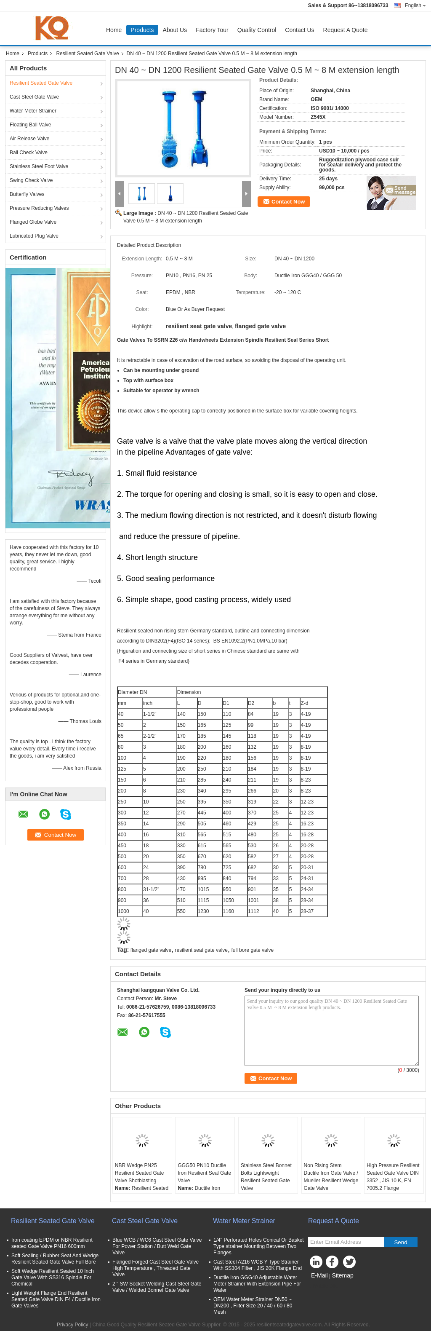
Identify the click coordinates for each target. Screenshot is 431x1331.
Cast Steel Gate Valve (34, 97)
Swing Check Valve (31, 180)
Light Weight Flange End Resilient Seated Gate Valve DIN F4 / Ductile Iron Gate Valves (56, 1299)
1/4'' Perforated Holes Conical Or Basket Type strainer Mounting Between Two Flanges (258, 1246)
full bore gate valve (252, 950)
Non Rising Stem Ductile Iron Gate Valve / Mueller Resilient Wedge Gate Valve (331, 1176)
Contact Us (299, 30)
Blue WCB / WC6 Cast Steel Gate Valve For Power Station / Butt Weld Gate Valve (157, 1246)
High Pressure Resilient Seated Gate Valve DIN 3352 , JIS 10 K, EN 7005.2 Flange (393, 1176)
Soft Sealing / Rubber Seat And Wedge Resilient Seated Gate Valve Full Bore (54, 1259)
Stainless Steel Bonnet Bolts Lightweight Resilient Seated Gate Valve (266, 1176)
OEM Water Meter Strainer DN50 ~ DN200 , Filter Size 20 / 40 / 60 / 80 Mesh (252, 1305)
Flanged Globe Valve (33, 222)
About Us (175, 30)
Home (114, 30)
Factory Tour (212, 30)
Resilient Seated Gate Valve (87, 53)
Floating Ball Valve (30, 125)
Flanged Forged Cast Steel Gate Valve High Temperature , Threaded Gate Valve (155, 1268)
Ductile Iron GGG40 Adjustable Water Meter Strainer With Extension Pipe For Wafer (257, 1284)
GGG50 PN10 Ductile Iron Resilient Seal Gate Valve (204, 1173)
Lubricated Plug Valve (34, 236)
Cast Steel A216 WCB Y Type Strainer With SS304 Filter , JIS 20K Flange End (257, 1265)
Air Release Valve (30, 139)
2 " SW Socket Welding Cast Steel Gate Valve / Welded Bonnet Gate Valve (156, 1287)
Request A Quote (345, 30)
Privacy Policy (72, 1325)
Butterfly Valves (27, 194)
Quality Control (257, 30)
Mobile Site (323, 1286)
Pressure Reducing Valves (39, 208)
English (415, 5)
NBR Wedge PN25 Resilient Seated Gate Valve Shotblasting (139, 1173)
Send (400, 1242)
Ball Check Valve (29, 152)
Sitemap (342, 1275)
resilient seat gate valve (201, 950)
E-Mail (319, 1275)
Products (142, 30)
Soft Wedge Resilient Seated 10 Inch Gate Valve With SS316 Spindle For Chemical (52, 1277)
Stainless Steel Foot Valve (39, 166)
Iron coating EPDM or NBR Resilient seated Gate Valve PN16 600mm (52, 1243)
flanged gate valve (150, 950)
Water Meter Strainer (33, 111)
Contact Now (288, 201)
